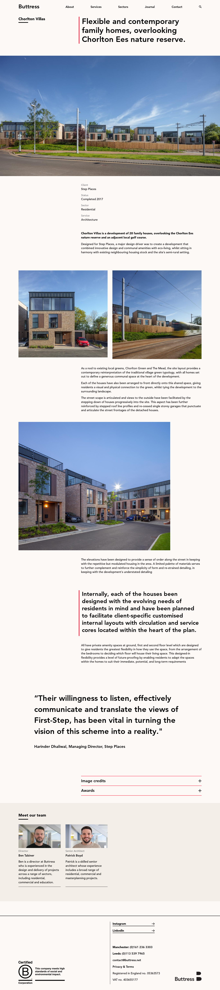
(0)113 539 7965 (133, 953)
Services (96, 7)
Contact (177, 7)
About (70, 7)
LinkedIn (118, 930)
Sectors (123, 7)
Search (200, 7)
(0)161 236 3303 (141, 947)
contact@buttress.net (127, 960)
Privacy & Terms (123, 966)
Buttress (28, 5)
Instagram (119, 923)
